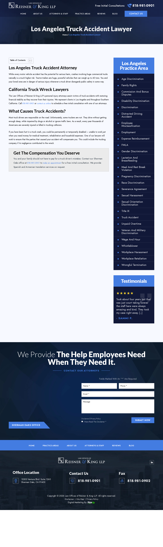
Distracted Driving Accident (133, 122)
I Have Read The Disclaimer (95, 463)
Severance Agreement (136, 213)
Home (23, 14)
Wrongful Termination (136, 299)
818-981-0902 (136, 517)
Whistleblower (131, 275)
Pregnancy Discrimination (131, 198)
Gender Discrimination (131, 167)
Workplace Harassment (129, 284)
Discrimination (131, 114)
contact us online (45, 103)
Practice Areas (82, 14)
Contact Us (136, 14)
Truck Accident (131, 244)
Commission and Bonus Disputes (133, 94)
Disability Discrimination (131, 105)
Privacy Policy (96, 459)
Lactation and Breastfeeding (131, 177)
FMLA (125, 158)
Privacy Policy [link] (93, 535)
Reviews (101, 14)
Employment (130, 141)
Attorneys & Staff (58, 14)
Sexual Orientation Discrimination (134, 229)
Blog (115, 14)
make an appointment (53, 166)
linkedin (152, 499)
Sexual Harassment (134, 220)
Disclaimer (85, 459)
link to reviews (133, 340)
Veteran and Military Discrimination (135, 260)
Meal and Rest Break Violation (135, 187)
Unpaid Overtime (133, 251)
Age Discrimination (134, 79)
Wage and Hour (132, 268)
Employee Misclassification (132, 132)
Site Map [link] (80, 535)
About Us (37, 14)
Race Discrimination (135, 206)
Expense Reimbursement (132, 149)
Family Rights (130, 86)
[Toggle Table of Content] (29, 61)
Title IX (126, 237)
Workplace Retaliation (136, 292)
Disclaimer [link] (68, 535)
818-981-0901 (142, 6)
